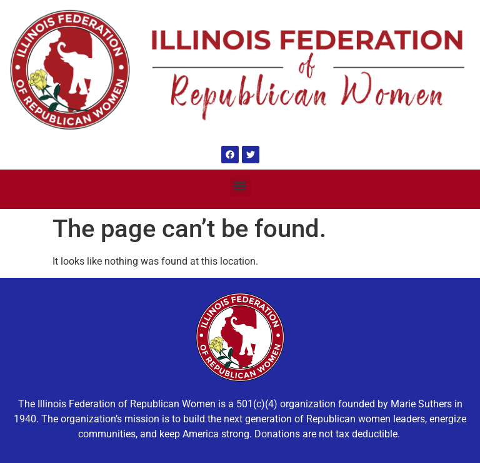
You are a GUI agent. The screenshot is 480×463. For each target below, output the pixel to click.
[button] (240, 186)
